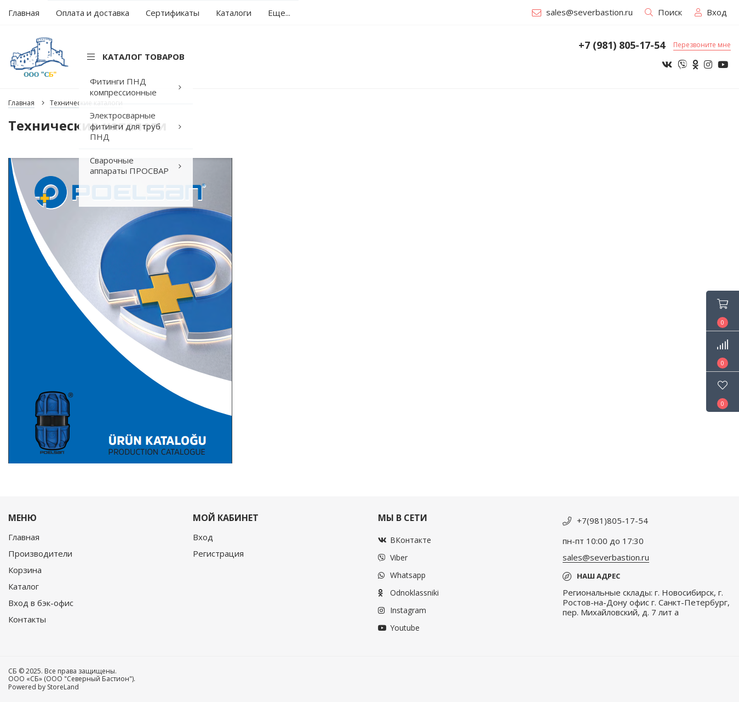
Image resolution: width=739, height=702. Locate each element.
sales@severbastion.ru (582, 12)
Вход (203, 536)
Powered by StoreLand (43, 687)
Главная (23, 536)
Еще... (279, 13)
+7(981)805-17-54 (612, 520)
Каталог (23, 586)
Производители (40, 553)
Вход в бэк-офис (40, 602)
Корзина (25, 569)
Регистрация (218, 553)
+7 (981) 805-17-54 (621, 45)
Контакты (27, 619)
